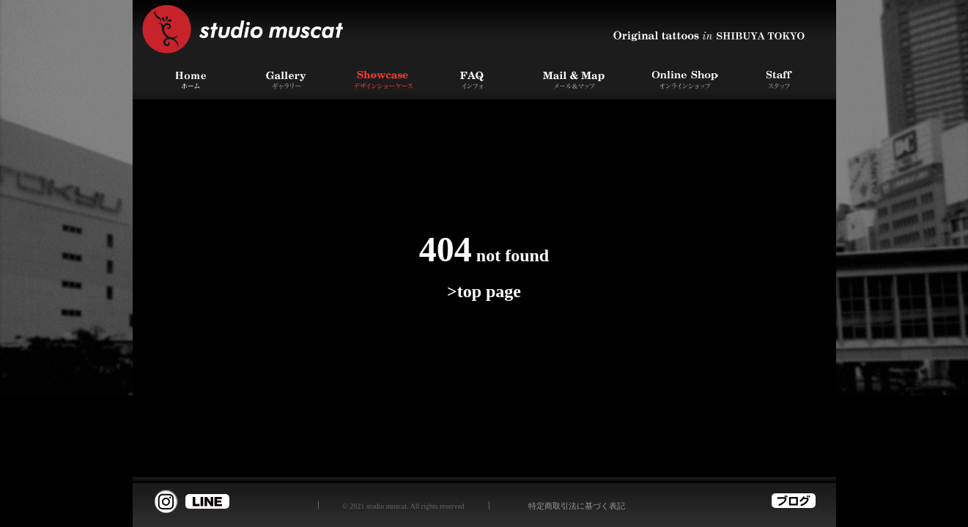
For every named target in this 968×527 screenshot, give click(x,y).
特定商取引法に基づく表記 (576, 505)
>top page (484, 291)
